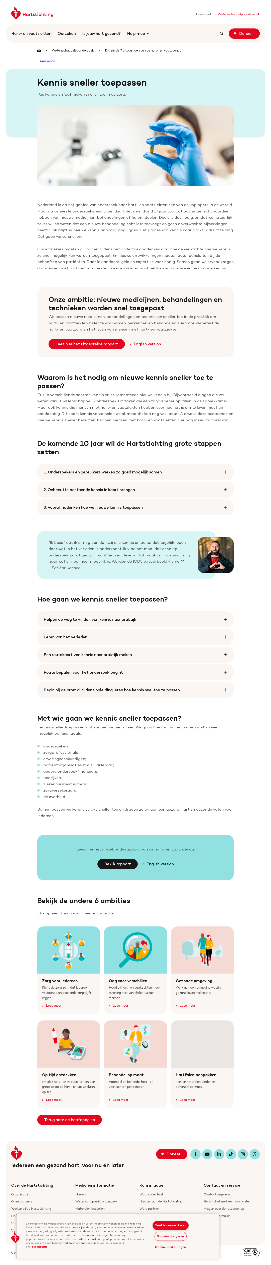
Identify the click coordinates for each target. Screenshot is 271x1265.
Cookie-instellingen (170, 1247)
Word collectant (151, 1194)
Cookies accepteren (170, 1225)
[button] (15, 1237)
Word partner (149, 1208)
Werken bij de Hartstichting (31, 1208)
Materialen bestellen (90, 1208)
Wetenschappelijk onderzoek (96, 1201)
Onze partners (21, 1201)
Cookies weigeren (170, 1236)
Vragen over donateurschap (224, 1208)
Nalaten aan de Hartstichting (161, 1201)
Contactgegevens (217, 1194)
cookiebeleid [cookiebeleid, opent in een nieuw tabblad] (39, 1246)
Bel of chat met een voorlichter (227, 1201)
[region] (117, 1236)
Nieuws (80, 1194)
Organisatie (19, 1194)
